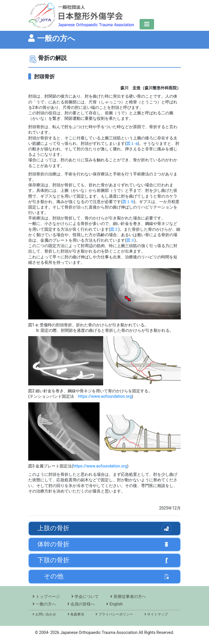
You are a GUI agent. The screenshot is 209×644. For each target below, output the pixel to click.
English (114, 604)
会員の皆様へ (81, 604)
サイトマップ (156, 614)
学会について (85, 596)
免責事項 (76, 614)
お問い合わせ (44, 614)
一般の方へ (44, 604)
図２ (114, 229)
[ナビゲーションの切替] (147, 24)
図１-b (128, 201)
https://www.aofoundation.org (105, 396)
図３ (130, 240)
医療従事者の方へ (128, 596)
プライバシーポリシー (114, 614)
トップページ (46, 596)
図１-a (132, 143)
